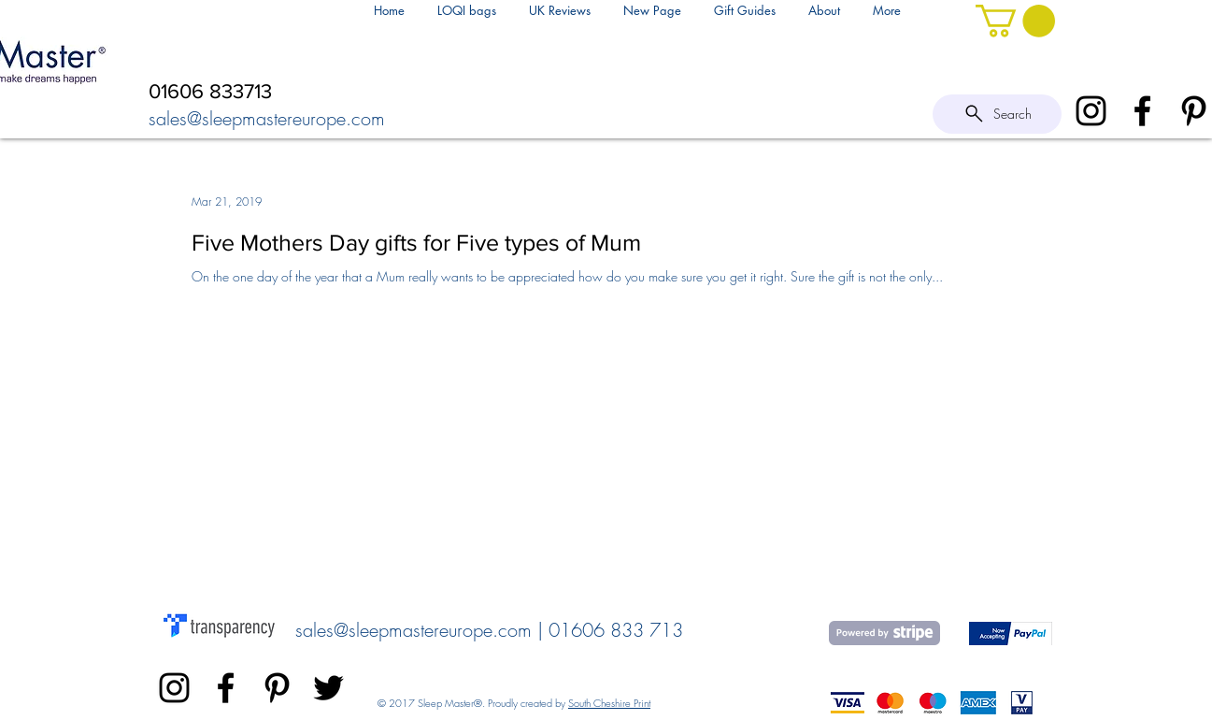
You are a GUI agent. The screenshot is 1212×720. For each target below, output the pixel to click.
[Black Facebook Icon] (1142, 111)
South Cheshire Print (609, 703)
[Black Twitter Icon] (328, 688)
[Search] (997, 114)
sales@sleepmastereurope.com (267, 118)
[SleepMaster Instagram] (1091, 111)
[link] (1015, 21)
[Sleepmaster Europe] (277, 688)
